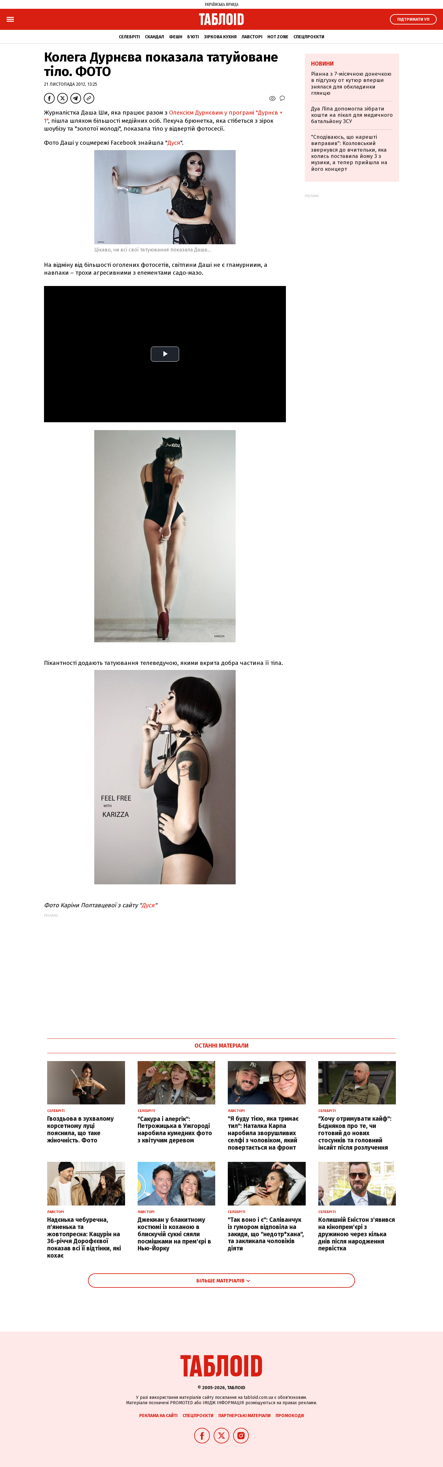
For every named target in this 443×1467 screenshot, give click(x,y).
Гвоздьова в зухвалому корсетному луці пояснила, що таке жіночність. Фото (80, 1129)
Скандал (154, 37)
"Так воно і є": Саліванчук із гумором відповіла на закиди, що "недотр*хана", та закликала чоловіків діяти (266, 1234)
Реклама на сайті (158, 1415)
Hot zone (277, 37)
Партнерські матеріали (244, 1415)
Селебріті (129, 37)
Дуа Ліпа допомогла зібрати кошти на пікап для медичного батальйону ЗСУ (352, 115)
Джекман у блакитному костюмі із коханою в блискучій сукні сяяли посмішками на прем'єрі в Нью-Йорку (174, 1234)
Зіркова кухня (220, 37)
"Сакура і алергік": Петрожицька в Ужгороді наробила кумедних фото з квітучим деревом (175, 1129)
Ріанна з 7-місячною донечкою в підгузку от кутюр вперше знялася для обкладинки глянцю (351, 83)
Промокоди (290, 1415)
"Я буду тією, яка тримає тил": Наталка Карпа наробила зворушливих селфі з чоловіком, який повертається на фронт (263, 1133)
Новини (322, 63)
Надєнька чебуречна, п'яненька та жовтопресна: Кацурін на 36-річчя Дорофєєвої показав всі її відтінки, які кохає (84, 1237)
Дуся (173, 142)
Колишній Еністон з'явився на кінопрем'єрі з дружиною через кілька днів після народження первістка (356, 1234)
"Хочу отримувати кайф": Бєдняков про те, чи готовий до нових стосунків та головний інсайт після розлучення (354, 1133)
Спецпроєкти (308, 37)
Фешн (175, 37)
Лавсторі (252, 37)
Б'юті (193, 37)
